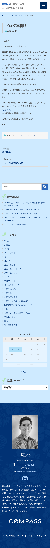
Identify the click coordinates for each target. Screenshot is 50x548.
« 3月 (23, 371)
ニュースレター (10, 265)
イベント (8, 249)
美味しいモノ (9, 317)
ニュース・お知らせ (26, 135)
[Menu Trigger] (43, 5)
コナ (6, 257)
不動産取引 (9, 293)
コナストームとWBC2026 (15, 224)
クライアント (9, 253)
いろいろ (8, 241)
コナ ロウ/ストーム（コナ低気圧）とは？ (21, 213)
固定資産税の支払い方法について (18, 305)
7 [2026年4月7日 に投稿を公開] (18, 349)
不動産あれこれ (10, 289)
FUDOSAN (13, 4)
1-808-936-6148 (26, 465)
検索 (44, 186)
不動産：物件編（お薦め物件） (17, 301)
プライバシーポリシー (37, 535)
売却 (6, 309)
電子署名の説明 (10, 325)
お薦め (7, 245)
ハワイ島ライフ (10, 273)
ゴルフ (7, 261)
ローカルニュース (11, 285)
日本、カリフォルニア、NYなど (17, 313)
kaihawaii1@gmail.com (26, 471)
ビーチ (7, 277)
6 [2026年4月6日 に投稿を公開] (12, 349)
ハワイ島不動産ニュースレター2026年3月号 (22, 209)
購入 (6, 321)
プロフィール (9, 281)
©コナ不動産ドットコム (14, 535)
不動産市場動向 (10, 297)
